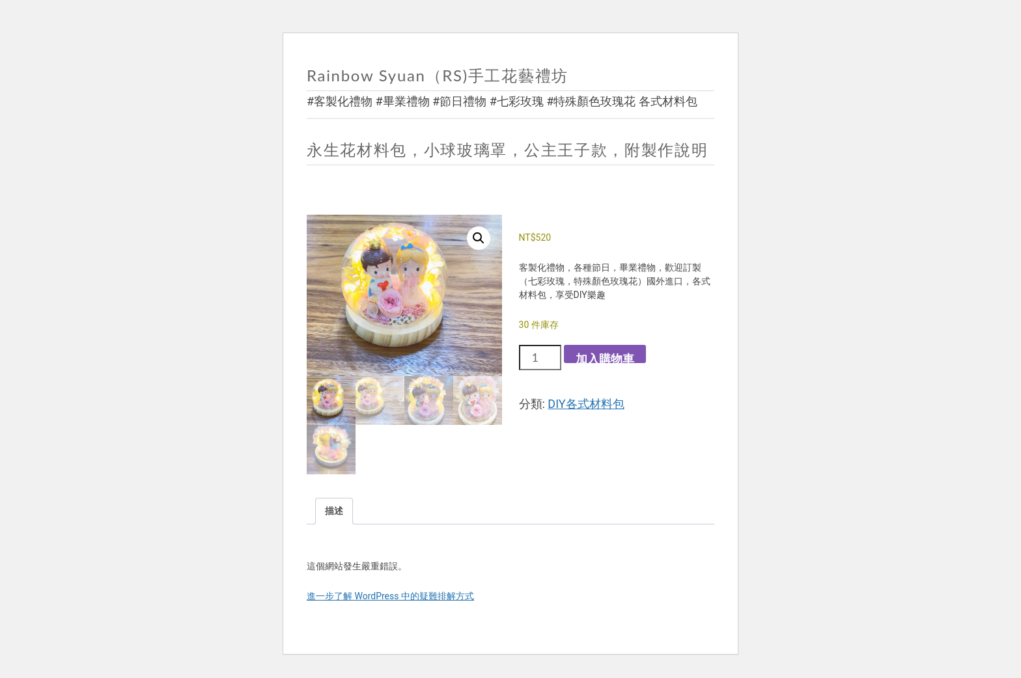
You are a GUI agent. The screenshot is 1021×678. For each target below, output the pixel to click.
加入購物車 (605, 357)
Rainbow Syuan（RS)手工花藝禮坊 (437, 75)
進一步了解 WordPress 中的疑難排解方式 (390, 596)
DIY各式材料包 (586, 404)
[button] (478, 238)
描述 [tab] (334, 510)
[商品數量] (540, 357)
